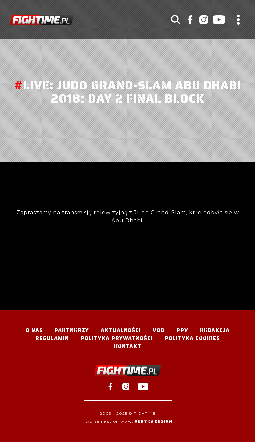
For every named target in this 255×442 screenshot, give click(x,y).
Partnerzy (71, 330)
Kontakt (127, 346)
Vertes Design (153, 421)
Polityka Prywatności (117, 338)
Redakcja (215, 330)
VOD (159, 330)
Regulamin (52, 338)
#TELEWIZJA (41, 20)
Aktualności (121, 330)
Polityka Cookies (192, 338)
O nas (34, 330)
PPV (182, 330)
